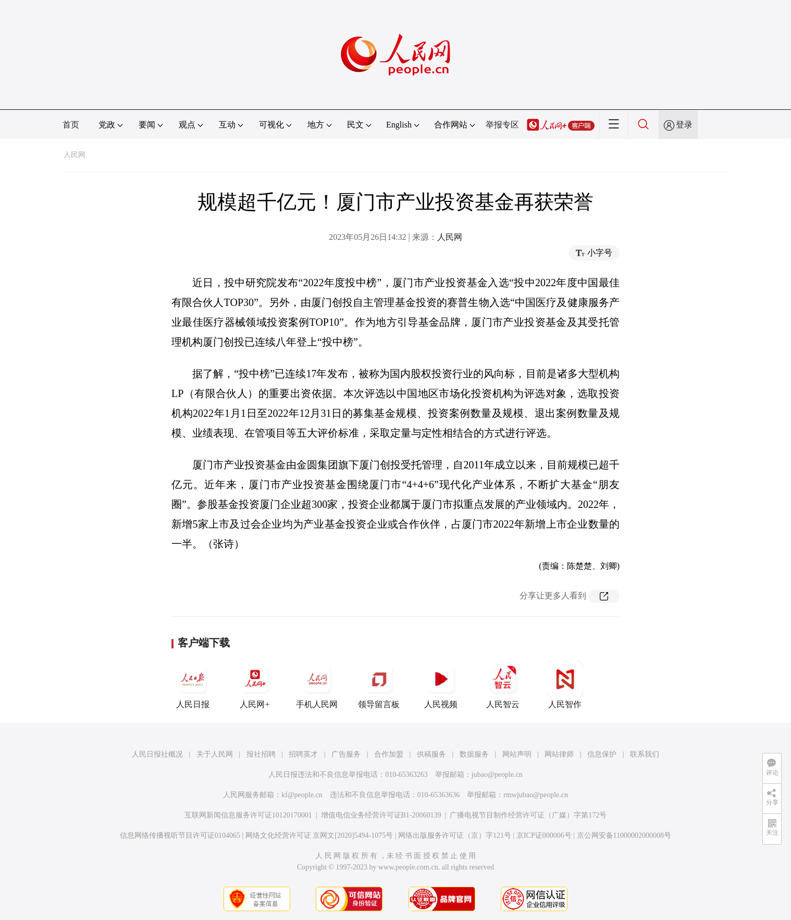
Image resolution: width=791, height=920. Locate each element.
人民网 (74, 155)
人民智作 (565, 685)
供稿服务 (431, 754)
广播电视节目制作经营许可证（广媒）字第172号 (528, 815)
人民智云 (503, 685)
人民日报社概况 (157, 754)
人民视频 (441, 685)
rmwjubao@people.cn (535, 795)
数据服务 (474, 754)
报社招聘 (261, 754)
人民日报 (193, 685)
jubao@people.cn (497, 774)
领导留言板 (379, 685)
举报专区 (502, 124)
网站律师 (559, 754)
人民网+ (255, 685)
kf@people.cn (302, 795)
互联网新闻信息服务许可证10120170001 (248, 815)
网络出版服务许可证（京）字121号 (454, 835)
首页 (71, 124)
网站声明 (517, 754)
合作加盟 (388, 754)
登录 (684, 124)
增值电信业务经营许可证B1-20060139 (381, 815)
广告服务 (346, 754)
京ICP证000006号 (544, 835)
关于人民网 (214, 754)
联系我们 (644, 754)
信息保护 (601, 754)
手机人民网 (317, 685)
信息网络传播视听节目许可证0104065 (180, 835)
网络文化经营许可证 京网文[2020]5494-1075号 (319, 835)
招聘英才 (303, 754)
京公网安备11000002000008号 (624, 835)
